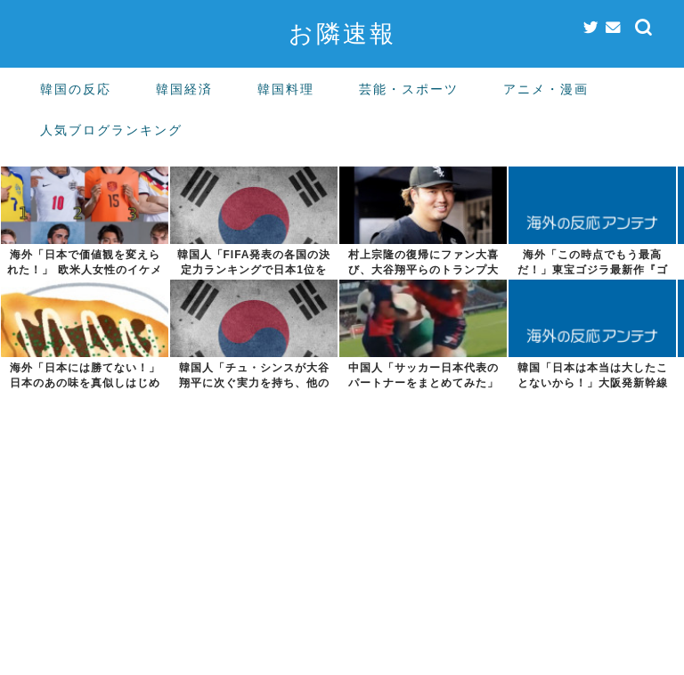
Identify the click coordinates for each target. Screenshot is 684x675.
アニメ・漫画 (546, 89)
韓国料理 (285, 89)
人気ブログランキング (111, 130)
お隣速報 (342, 33)
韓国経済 (184, 89)
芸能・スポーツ (409, 89)
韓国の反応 (75, 89)
